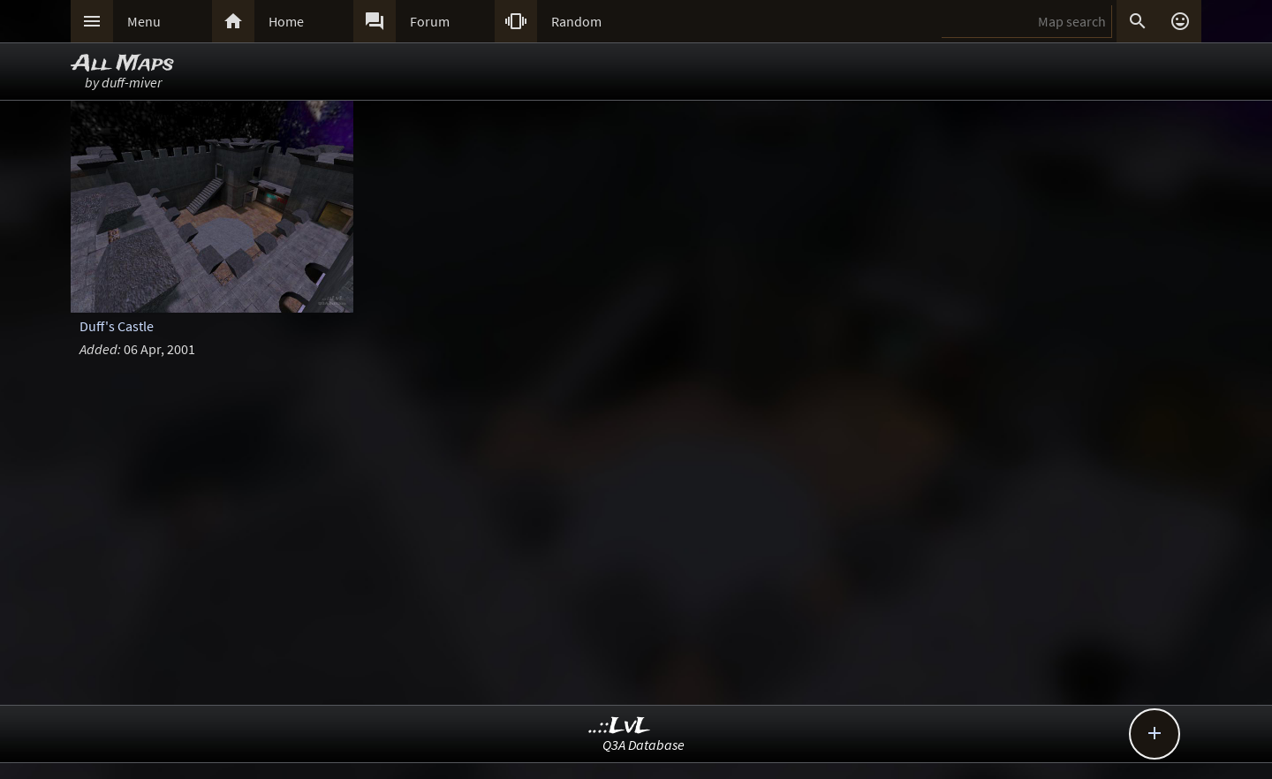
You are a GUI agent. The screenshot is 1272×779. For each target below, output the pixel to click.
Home (286, 21)
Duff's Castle (117, 326)
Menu (144, 21)
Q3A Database (643, 744)
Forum (430, 21)
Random (576, 21)
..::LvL (619, 726)
